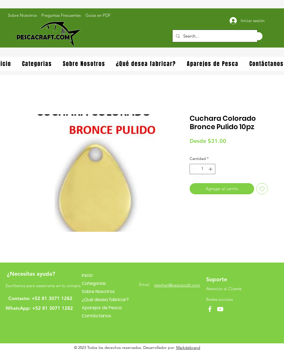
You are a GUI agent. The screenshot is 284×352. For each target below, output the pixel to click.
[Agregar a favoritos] (262, 189)
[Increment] (210, 169)
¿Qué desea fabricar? (105, 299)
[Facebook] (210, 309)
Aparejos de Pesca (102, 307)
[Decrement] (193, 169)
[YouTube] (220, 309)
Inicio (87, 275)
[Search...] (214, 36)
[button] (252, 36)
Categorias (94, 283)
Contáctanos (96, 316)
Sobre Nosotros (98, 291)
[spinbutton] (202, 169)
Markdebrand (188, 347)
